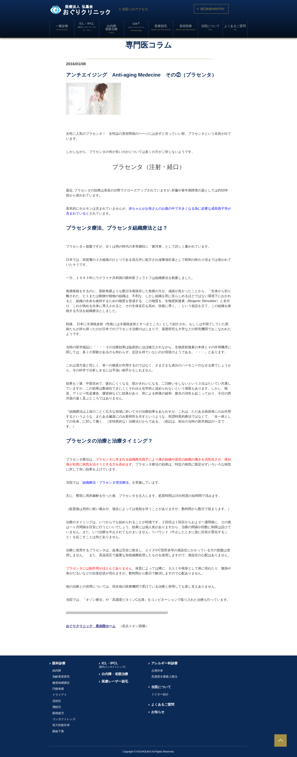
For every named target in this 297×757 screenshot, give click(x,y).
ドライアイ (59, 694)
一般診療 (62, 27)
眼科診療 (58, 663)
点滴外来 (157, 670)
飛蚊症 (56, 707)
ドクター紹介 (160, 694)
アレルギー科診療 (164, 663)
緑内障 (56, 670)
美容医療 (185, 27)
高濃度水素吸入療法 (164, 676)
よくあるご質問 (235, 27)
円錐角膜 (58, 688)
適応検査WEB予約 (212, 9)
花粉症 (56, 701)
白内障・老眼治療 (115, 674)
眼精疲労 (58, 713)
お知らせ (157, 712)
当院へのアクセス (133, 9)
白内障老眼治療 (111, 29)
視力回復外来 (61, 725)
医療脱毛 (161, 27)
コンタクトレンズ (63, 719)
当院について (210, 27)
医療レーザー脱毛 (115, 681)
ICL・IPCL (86, 26)
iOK (136, 26)
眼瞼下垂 (58, 731)
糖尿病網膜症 (61, 682)
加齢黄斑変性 (61, 676)
